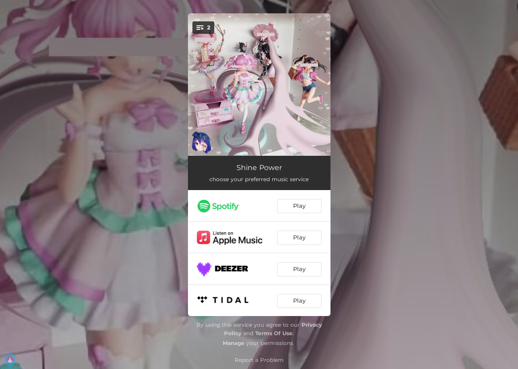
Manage (234, 343)
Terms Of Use (274, 333)
